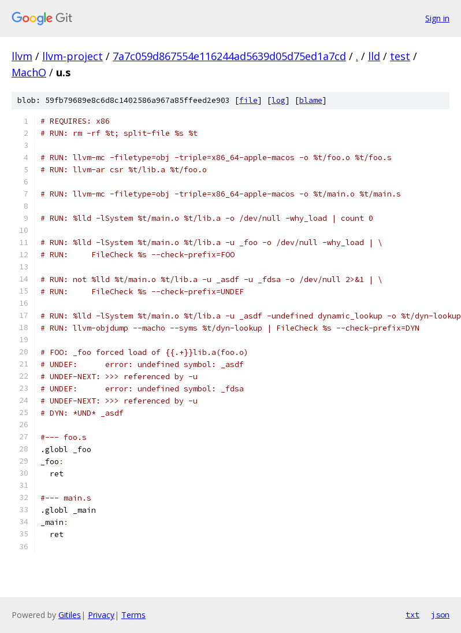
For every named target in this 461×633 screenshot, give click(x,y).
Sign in (437, 18)
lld (374, 56)
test (400, 56)
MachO (29, 72)
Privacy (101, 614)
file (248, 100)
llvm (22, 56)
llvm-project (72, 56)
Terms (133, 614)
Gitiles (69, 614)
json (440, 614)
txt (412, 614)
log (278, 100)
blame (310, 100)
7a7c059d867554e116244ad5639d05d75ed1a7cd (229, 56)
